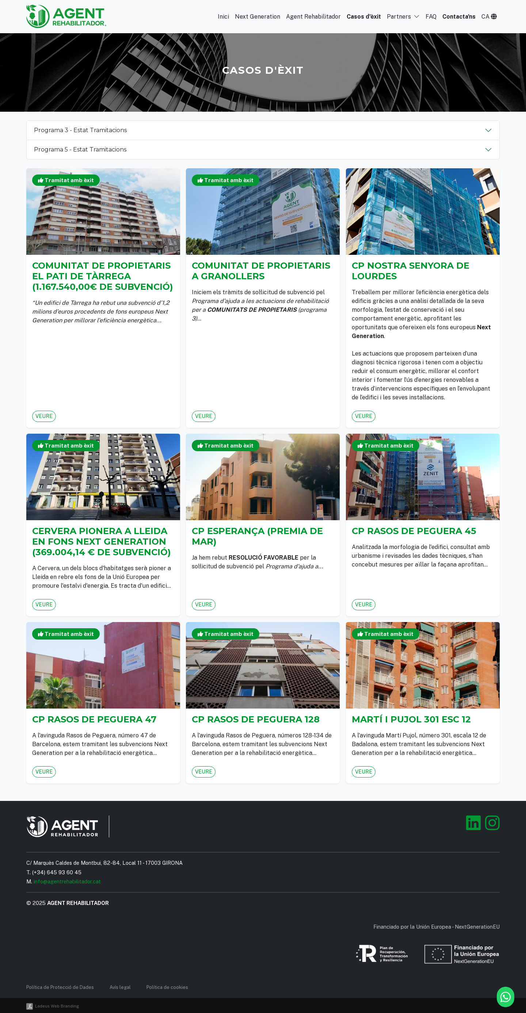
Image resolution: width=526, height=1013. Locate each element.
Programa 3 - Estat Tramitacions (80, 130)
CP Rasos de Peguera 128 (257, 717)
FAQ (430, 16)
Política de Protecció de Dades (60, 987)
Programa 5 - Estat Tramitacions (80, 149)
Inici (220, 16)
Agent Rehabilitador (311, 16)
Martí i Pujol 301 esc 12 (412, 717)
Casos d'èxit (362, 16)
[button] (489, 16)
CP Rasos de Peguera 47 (95, 717)
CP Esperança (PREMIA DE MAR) (258, 535)
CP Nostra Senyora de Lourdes (411, 274)
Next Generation (255, 16)
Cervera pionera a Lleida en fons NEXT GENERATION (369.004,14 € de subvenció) (102, 539)
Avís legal (120, 987)
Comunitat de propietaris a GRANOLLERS (261, 274)
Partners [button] (402, 16)
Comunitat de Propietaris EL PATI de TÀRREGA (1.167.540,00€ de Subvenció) (102, 278)
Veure (50, 403)
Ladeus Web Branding (57, 1006)
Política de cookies (167, 987)
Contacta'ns (459, 16)
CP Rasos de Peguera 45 (414, 530)
